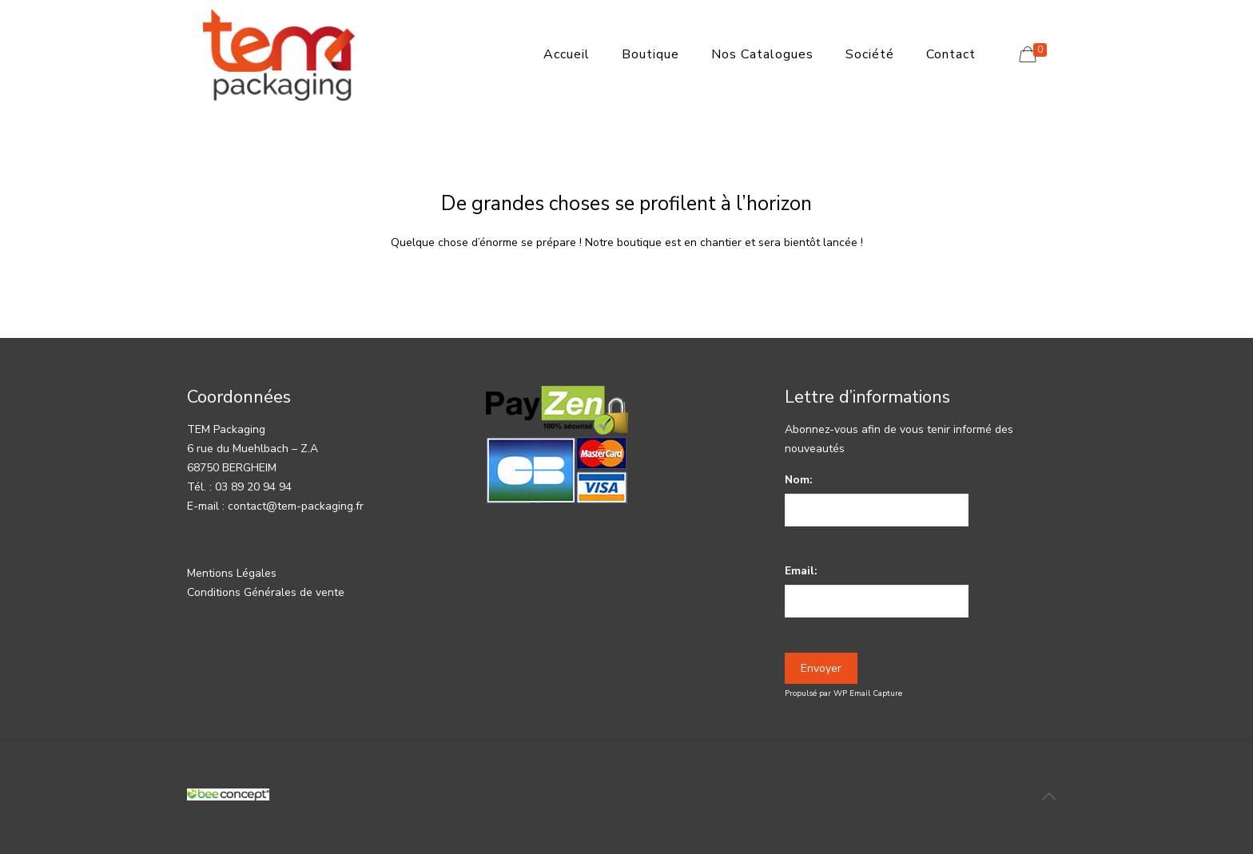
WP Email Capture (867, 693)
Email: (801, 570)
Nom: (799, 479)
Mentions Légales (231, 573)
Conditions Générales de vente (265, 592)
